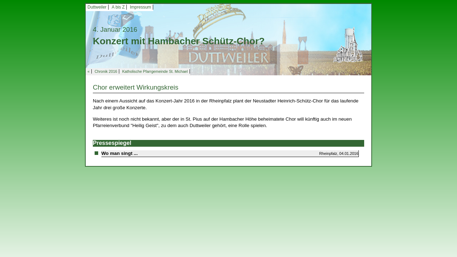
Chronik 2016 (106, 71)
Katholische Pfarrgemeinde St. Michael (155, 71)
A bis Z (118, 7)
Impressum (140, 7)
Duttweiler (96, 7)
